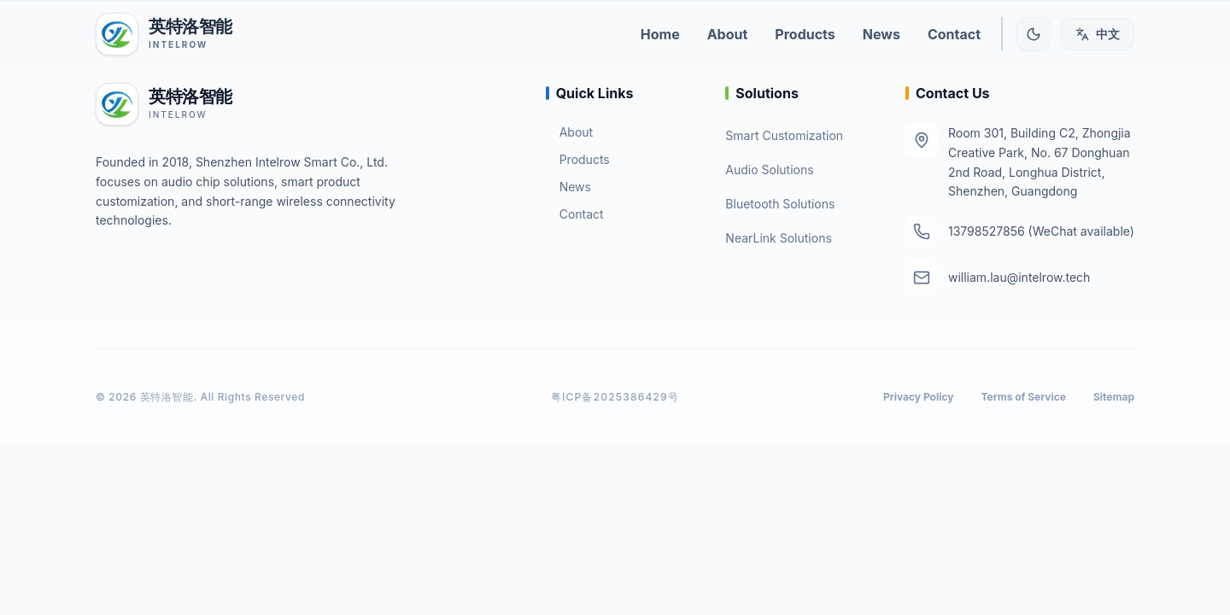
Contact (575, 214)
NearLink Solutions (778, 238)
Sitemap (1113, 396)
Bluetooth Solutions (780, 203)
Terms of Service (1023, 396)
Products (578, 159)
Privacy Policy (918, 396)
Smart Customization (784, 135)
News (568, 186)
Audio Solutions (769, 169)
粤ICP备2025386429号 (615, 396)
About (569, 132)
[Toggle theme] (1033, 34)
